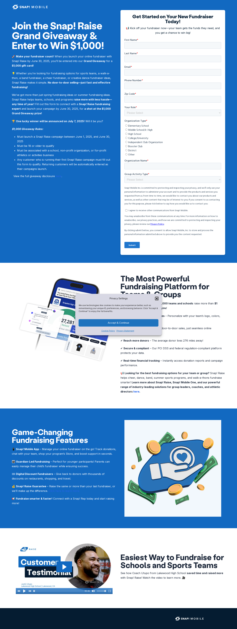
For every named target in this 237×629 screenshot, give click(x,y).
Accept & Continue (118, 322)
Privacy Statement (125, 331)
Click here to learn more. (64, 491)
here (58, 176)
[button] (156, 298)
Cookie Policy (108, 331)
